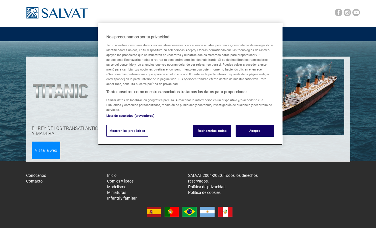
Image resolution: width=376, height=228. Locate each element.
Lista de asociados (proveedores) (130, 115)
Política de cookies (204, 192)
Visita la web (46, 150)
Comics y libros (120, 181)
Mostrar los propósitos (127, 130)
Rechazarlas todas (212, 130)
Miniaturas (116, 192)
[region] (190, 84)
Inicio (112, 175)
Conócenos (36, 175)
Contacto (34, 181)
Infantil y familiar (122, 198)
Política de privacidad (207, 186)
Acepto (254, 130)
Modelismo (116, 186)
